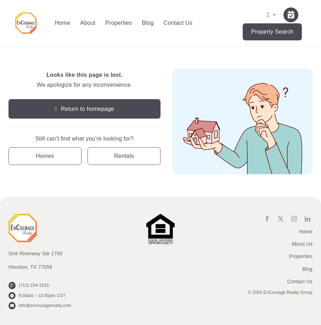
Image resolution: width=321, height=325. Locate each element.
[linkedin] (307, 219)
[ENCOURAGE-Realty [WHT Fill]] (25, 15)
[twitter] (281, 219)
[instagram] (294, 219)
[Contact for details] (45, 156)
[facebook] (267, 219)
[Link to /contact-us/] (290, 14)
